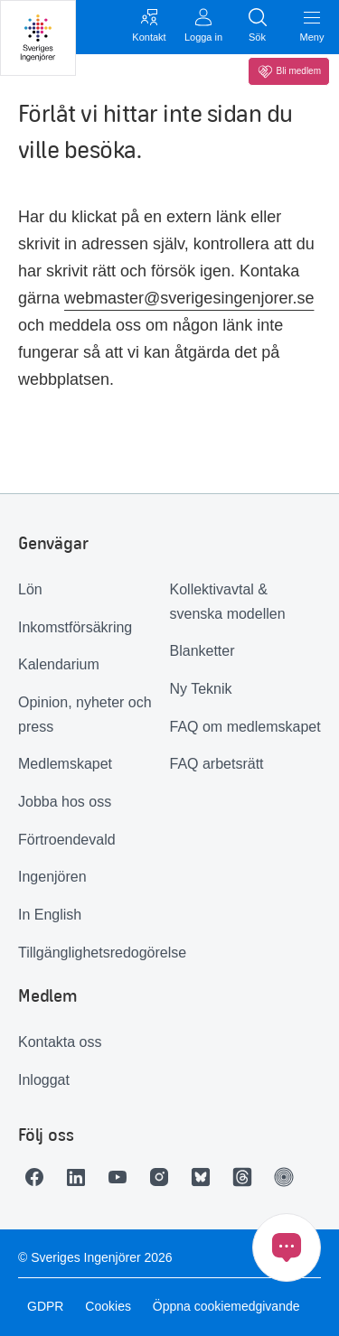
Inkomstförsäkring (75, 627)
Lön (30, 589)
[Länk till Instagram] (163, 1177)
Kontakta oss (60, 1042)
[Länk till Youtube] (122, 1177)
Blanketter (202, 651)
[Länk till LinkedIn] (80, 1177)
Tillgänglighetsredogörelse (94, 952)
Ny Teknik (201, 688)
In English (49, 914)
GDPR (45, 1306)
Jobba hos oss (64, 801)
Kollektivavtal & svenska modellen (228, 601)
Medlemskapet (65, 763)
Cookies (108, 1306)
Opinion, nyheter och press (85, 714)
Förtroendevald (67, 839)
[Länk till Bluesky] (205, 1177)
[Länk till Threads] (247, 1177)
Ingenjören (52, 876)
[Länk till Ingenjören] (288, 1177)
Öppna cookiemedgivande (226, 1306)
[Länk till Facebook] (39, 1177)
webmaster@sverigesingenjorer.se (189, 298)
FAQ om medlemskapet (245, 726)
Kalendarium (58, 664)
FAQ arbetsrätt (217, 763)
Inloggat (44, 1080)
